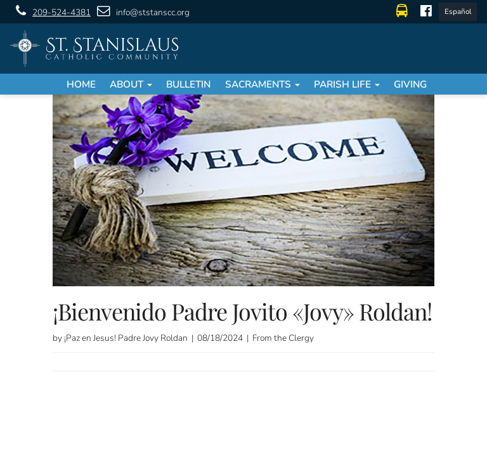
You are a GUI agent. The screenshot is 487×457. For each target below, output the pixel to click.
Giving (410, 84)
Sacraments (262, 84)
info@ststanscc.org (140, 11)
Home (81, 84)
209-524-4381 (50, 11)
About (131, 84)
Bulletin (188, 84)
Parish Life (347, 84)
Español (458, 11)
